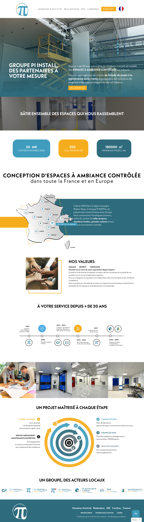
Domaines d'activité (81, 508)
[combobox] (136, 520)
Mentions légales (86, 513)
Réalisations (99, 508)
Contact (126, 508)
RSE (108, 508)
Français (134, 520)
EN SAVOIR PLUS (77, 88)
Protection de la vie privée (104, 513)
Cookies (119, 513)
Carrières (116, 508)
